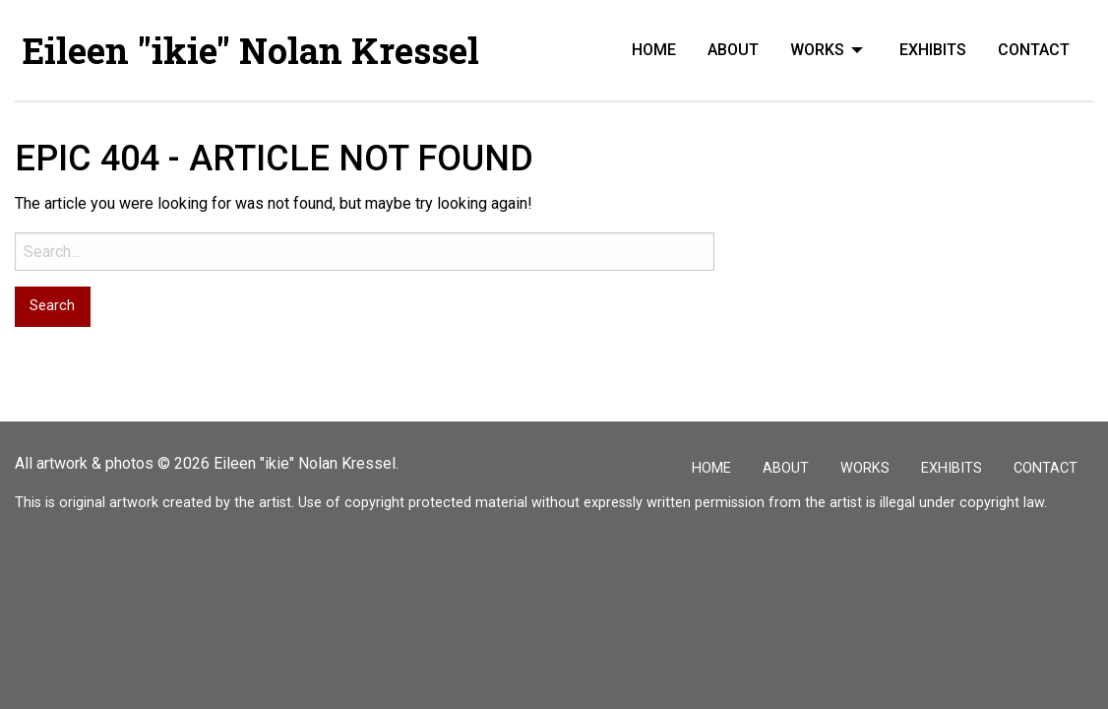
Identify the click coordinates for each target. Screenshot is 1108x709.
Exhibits (932, 49)
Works (817, 49)
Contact (1034, 49)
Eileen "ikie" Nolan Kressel (251, 50)
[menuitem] (654, 50)
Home (654, 49)
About (733, 49)
